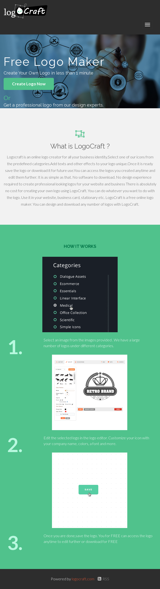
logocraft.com (83, 578)
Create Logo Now (28, 83)
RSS (102, 578)
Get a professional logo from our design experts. (53, 105)
